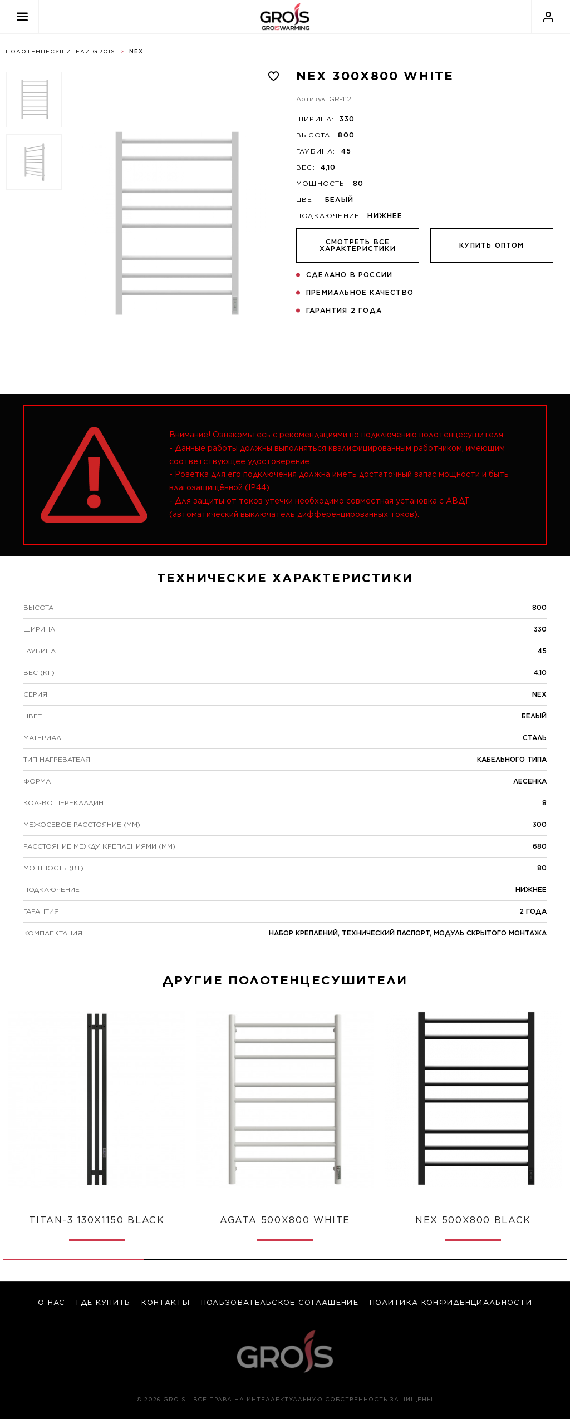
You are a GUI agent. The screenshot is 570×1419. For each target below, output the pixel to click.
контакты (165, 1302)
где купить (103, 1302)
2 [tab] (215, 1259)
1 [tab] (97, 1240)
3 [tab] (355, 1259)
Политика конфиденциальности (451, 1302)
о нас (52, 1302)
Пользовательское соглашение (279, 1302)
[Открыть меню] (22, 16)
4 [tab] (497, 1259)
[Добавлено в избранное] (273, 76)
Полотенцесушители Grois (60, 51)
